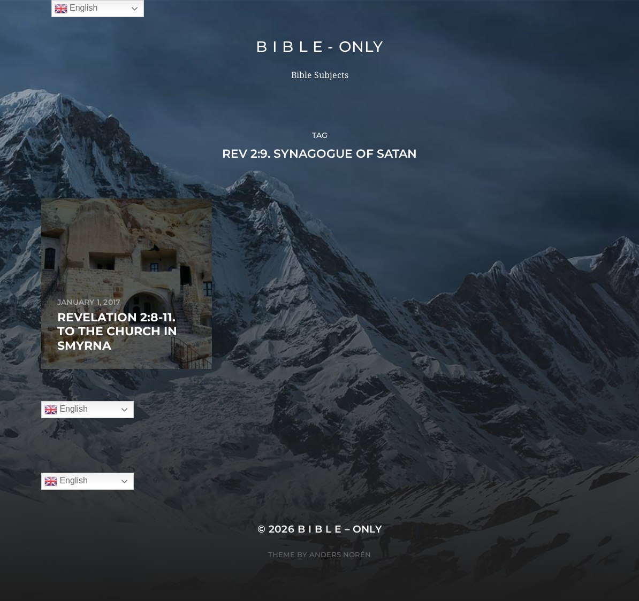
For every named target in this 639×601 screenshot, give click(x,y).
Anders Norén (340, 554)
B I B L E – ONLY (340, 529)
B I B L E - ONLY (319, 46)
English (66, 409)
